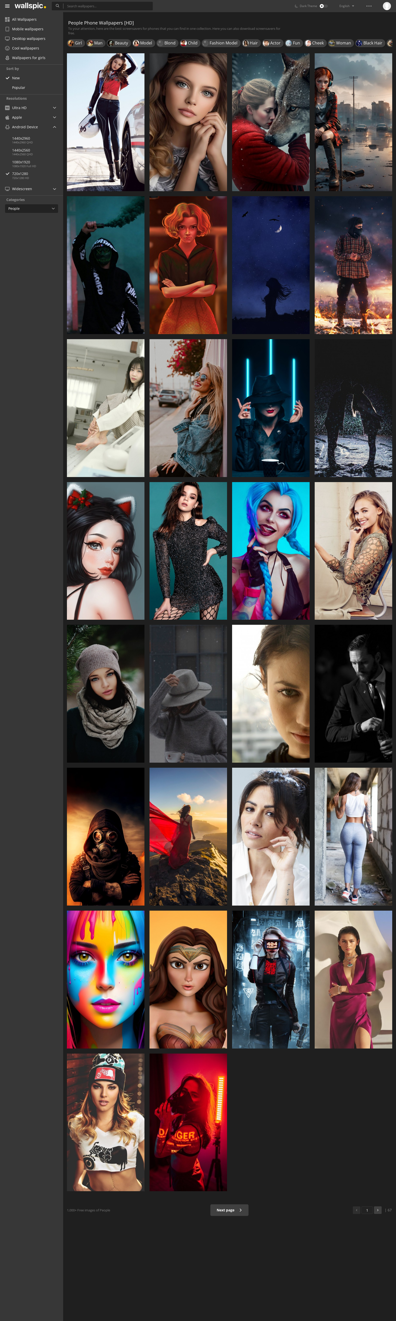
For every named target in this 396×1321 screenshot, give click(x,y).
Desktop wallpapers (25, 38)
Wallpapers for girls (25, 57)
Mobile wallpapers (24, 29)
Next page (229, 1210)
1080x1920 (21, 162)
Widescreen (18, 188)
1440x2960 (21, 138)
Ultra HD (16, 107)
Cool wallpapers (22, 48)
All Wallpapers (21, 19)
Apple (13, 117)
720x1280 (37, 174)
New (16, 78)
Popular (18, 87)
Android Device (21, 127)
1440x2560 (21, 150)
